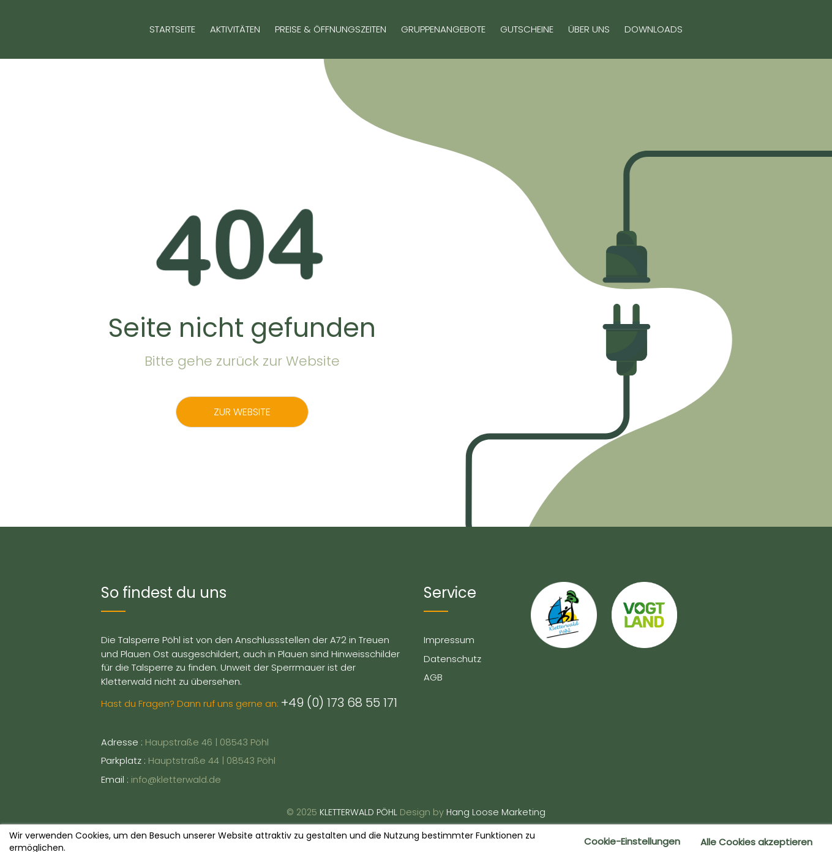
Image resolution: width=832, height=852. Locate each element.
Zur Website (242, 412)
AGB (433, 677)
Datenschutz (452, 658)
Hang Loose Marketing (495, 812)
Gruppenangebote (443, 29)
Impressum (449, 639)
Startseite (172, 29)
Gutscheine (526, 29)
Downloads (653, 29)
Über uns (589, 29)
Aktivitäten (235, 29)
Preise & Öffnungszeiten (330, 29)
